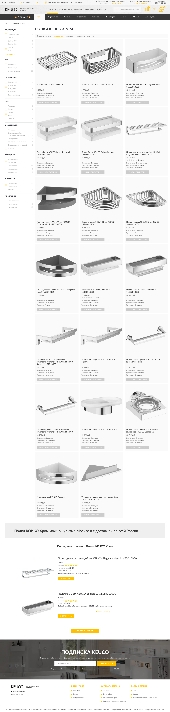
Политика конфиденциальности (144, 698)
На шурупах (12, 207)
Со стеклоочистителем (17, 142)
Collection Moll (13, 34)
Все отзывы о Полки (85, 631)
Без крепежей (13, 201)
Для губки (12, 85)
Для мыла (12, 92)
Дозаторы (110, 17)
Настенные (12, 183)
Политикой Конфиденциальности (85, 669)
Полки (39, 17)
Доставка (76, 691)
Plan (9, 50)
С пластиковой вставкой (17, 145)
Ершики (124, 17)
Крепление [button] (10, 196)
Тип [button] (6, 60)
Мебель (136, 17)
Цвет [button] (7, 101)
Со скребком (13, 139)
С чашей (11, 148)
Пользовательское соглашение (114, 701)
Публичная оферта (110, 698)
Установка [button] (10, 178)
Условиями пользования (106, 669)
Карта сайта (107, 694)
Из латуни (12, 163)
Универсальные (14, 71)
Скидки (135, 694)
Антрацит (12, 106)
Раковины (96, 17)
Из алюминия (13, 159)
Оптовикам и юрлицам (71, 9)
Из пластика (12, 169)
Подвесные (12, 186)
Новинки (89, 9)
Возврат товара (78, 698)
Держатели (53, 17)
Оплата (75, 694)
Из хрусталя (12, 172)
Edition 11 (12, 38)
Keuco (10, 47)
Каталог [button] (52, 9)
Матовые (11, 130)
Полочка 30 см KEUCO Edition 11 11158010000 (87, 593)
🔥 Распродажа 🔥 (23, 17)
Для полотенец (14, 95)
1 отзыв (141, 160)
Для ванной (12, 82)
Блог (134, 691)
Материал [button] (10, 154)
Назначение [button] (11, 77)
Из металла (12, 166)
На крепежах (13, 204)
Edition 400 (12, 44)
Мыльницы (12, 68)
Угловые (11, 190)
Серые (10, 112)
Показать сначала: (44, 36)
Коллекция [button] (10, 30)
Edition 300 (12, 41)
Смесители (81, 17)
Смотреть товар (66, 578)
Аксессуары (150, 17)
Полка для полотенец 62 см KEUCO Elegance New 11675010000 (97, 558)
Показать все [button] (10, 54)
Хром (10, 115)
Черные (11, 119)
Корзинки (11, 65)
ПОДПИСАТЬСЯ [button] (106, 663)
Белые (10, 109)
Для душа (12, 88)
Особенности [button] (11, 125)
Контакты (101, 9)
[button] (140, 3)
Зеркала (67, 17)
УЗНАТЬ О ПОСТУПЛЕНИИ (48, 102)
